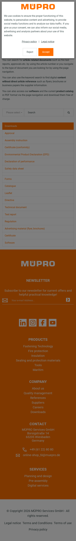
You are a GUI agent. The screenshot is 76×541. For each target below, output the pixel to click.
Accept (46, 52)
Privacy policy (29, 41)
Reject (30, 52)
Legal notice (47, 41)
